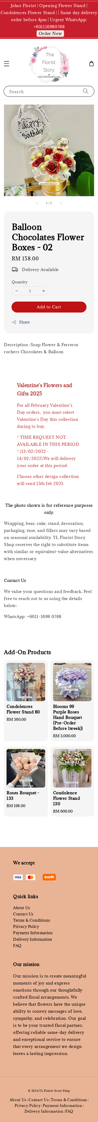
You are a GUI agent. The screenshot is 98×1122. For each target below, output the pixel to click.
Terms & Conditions (31, 920)
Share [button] (21, 322)
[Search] (85, 91)
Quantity (19, 282)
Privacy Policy (26, 926)
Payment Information (33, 932)
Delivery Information (32, 939)
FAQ (17, 945)
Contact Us (23, 913)
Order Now (50, 33)
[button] (6, 63)
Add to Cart (49, 306)
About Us (21, 907)
